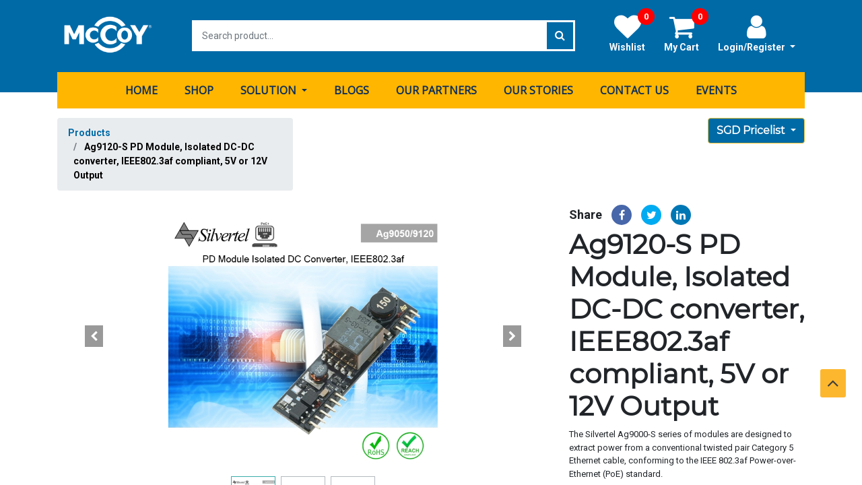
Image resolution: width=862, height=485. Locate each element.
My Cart (686, 33)
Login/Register (756, 33)
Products (89, 132)
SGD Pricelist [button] (752, 129)
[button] (94, 335)
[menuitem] (141, 89)
